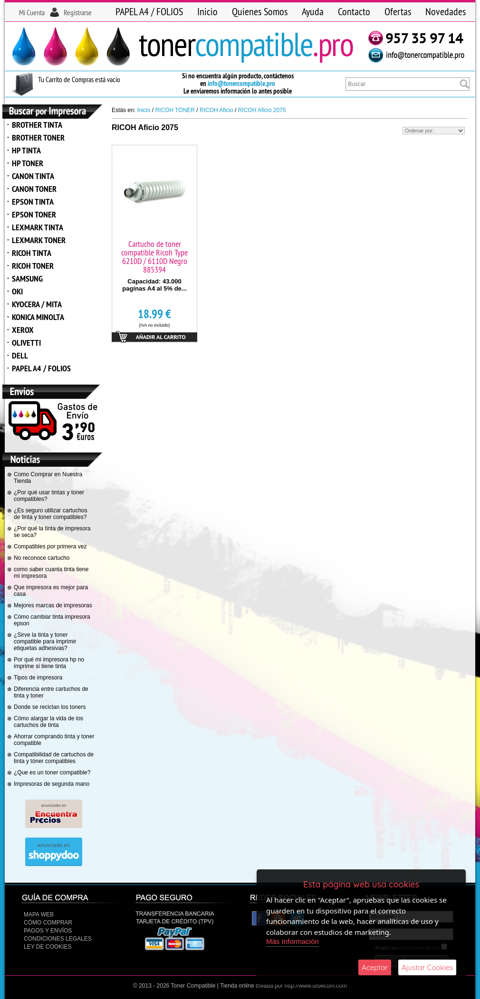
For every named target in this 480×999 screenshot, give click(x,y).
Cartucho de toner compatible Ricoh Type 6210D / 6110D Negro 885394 (154, 256)
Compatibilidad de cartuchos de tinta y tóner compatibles (54, 757)
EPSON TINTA (33, 201)
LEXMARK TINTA (37, 227)
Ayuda (313, 11)
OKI (17, 291)
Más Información (292, 941)
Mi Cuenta (32, 12)
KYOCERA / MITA (37, 304)
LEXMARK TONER (39, 240)
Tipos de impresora (38, 677)
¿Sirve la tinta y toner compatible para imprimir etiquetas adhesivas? (45, 641)
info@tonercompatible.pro (241, 83)
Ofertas (397, 11)
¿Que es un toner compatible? (52, 772)
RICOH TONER (33, 265)
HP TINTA (26, 150)
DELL (20, 355)
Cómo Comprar (48, 922)
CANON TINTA (33, 175)
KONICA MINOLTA (38, 316)
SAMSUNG (27, 278)
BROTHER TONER (38, 137)
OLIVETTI (26, 342)
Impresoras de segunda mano (51, 784)
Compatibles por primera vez (50, 546)
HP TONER (27, 163)
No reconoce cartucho (41, 558)
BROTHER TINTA (37, 124)
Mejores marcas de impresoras (53, 605)
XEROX (23, 329)
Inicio (207, 11)
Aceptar (375, 967)
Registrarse (78, 12)
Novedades (445, 11)
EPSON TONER (34, 214)
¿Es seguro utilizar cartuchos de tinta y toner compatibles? (50, 513)
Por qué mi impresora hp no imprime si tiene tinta (49, 662)
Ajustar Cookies (427, 967)
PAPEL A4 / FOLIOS (149, 11)
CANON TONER (34, 188)
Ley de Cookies (47, 946)
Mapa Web (39, 914)
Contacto (354, 11)
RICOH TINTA (31, 252)
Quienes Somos (260, 11)
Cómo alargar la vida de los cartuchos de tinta (48, 721)
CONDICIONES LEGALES (58, 938)
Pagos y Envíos (48, 930)
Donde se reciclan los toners (50, 707)
